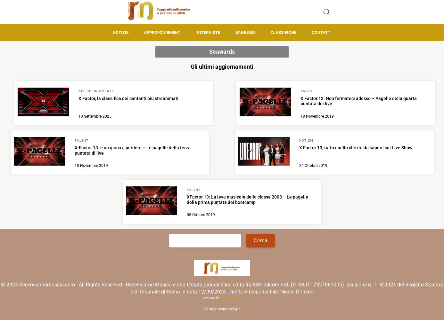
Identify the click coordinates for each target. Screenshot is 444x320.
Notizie (120, 32)
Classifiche (283, 32)
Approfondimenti (163, 32)
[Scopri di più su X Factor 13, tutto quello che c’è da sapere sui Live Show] (264, 152)
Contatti (322, 32)
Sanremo (245, 32)
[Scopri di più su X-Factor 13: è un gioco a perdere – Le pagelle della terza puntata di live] (39, 152)
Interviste (208, 32)
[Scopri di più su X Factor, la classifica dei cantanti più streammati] (43, 103)
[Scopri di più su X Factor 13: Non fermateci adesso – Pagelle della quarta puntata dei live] (265, 103)
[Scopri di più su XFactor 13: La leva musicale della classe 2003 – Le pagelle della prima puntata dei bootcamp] (151, 201)
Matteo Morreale (230, 298)
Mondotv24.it (229, 309)
